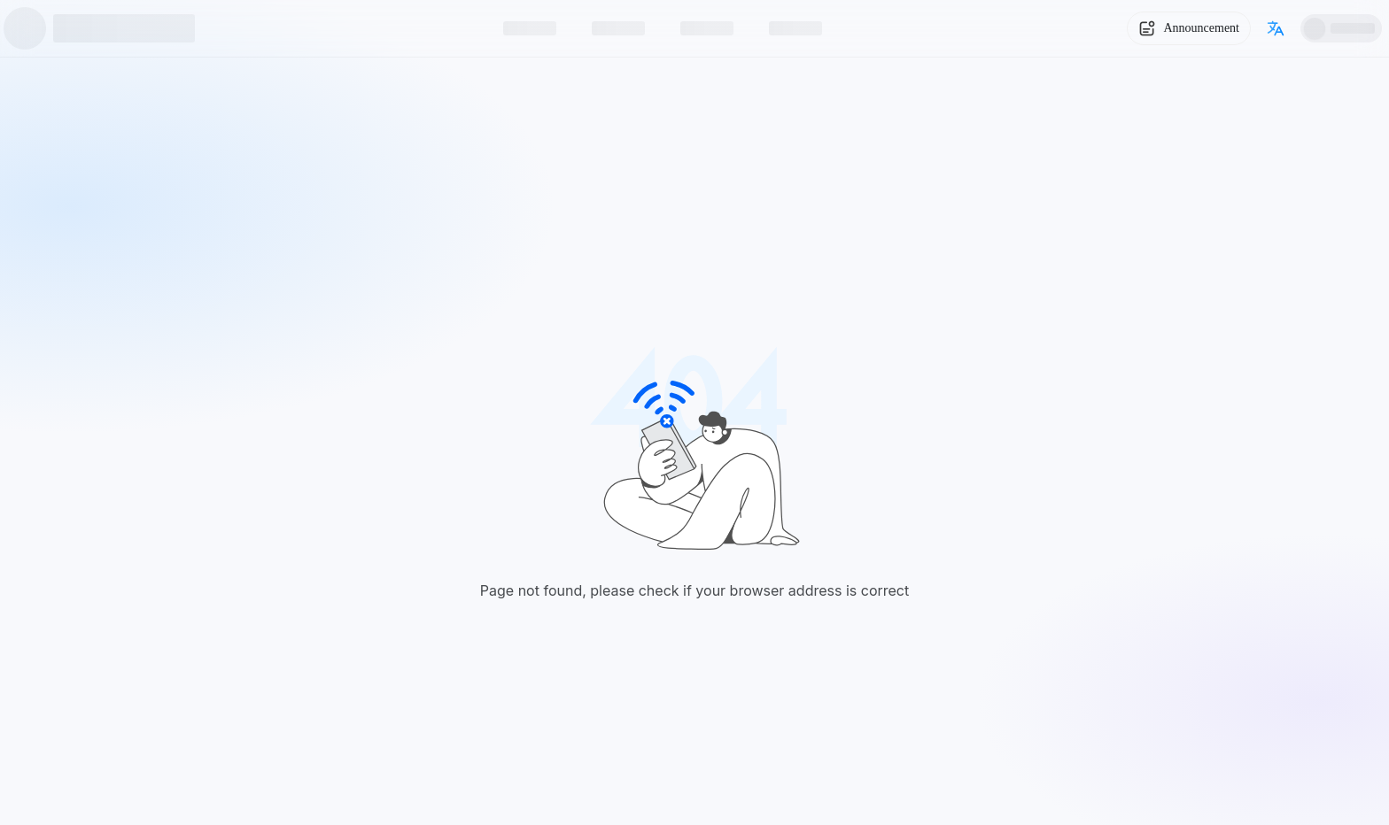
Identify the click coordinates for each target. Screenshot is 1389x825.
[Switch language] (1275, 28)
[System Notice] (1189, 28)
